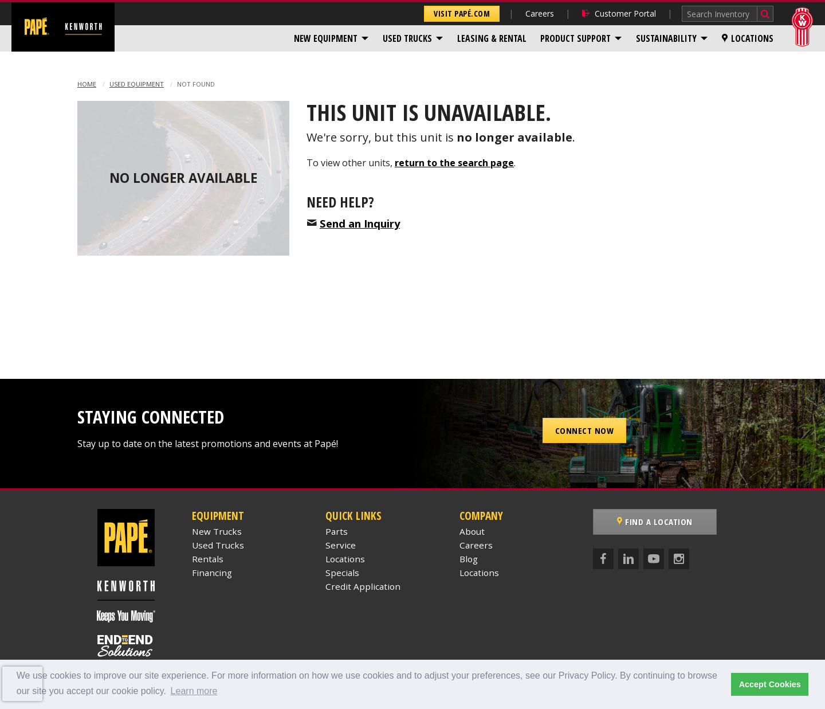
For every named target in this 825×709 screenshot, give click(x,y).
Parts (336, 531)
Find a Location (655, 521)
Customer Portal (619, 13)
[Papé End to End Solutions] (126, 646)
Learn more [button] (194, 691)
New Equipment (326, 38)
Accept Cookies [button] (770, 684)
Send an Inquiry (360, 223)
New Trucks (217, 531)
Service (340, 545)
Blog (468, 559)
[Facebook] (603, 559)
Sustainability (666, 38)
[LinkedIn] (628, 559)
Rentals (207, 559)
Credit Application (362, 586)
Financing (212, 572)
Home (86, 84)
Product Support (575, 38)
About (472, 531)
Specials (342, 572)
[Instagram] (679, 559)
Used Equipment (136, 84)
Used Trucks (407, 38)
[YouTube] (653, 559)
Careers (539, 13)
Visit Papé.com (462, 13)
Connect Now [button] (584, 430)
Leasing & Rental (492, 38)
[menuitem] (331, 38)
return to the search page (454, 162)
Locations (747, 38)
